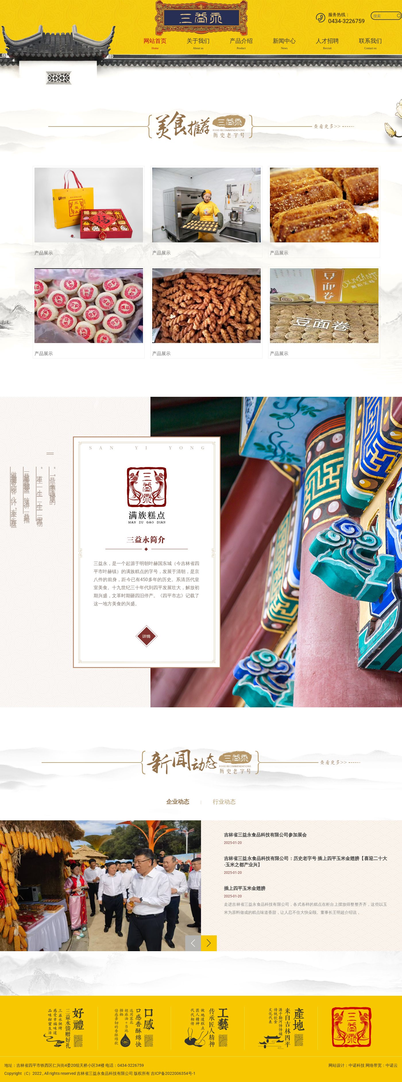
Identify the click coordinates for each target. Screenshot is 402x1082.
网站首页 (155, 45)
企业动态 (177, 801)
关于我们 (198, 45)
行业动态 (224, 801)
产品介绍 (241, 45)
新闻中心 (284, 45)
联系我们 (370, 45)
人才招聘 (327, 45)
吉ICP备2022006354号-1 (173, 1073)
